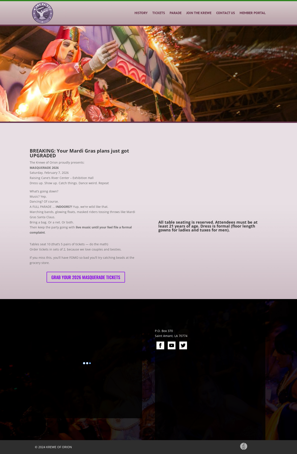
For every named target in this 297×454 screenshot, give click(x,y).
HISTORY (141, 13)
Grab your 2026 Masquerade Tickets (85, 277)
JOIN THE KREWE (198, 13)
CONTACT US (225, 13)
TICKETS (158, 13)
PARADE (176, 13)
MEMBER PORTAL (253, 13)
